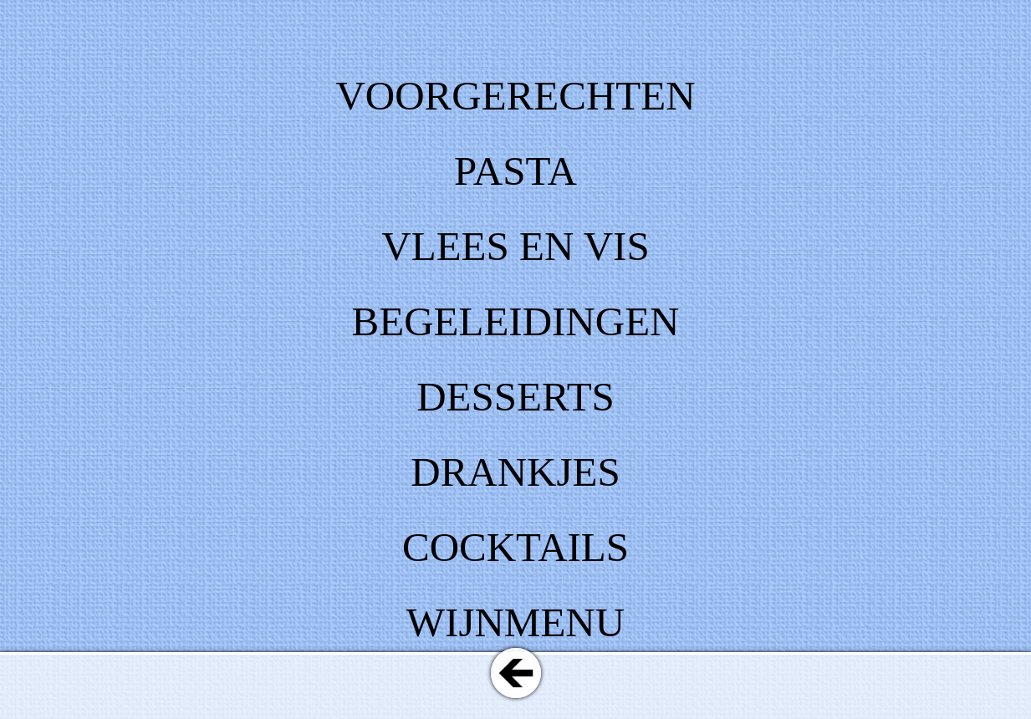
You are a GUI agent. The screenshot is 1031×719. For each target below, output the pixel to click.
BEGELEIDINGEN (516, 321)
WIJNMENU (515, 622)
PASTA (515, 171)
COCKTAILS (515, 547)
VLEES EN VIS (515, 246)
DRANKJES (515, 472)
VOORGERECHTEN (515, 96)
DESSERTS (515, 397)
